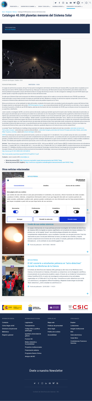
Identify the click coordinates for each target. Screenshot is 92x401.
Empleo (73, 322)
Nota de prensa (10, 29)
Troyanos (8, 132)
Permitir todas (72, 219)
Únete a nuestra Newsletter (46, 370)
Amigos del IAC (30, 356)
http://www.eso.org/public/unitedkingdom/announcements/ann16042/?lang (49, 162)
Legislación (29, 322)
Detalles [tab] (46, 185)
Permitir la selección (46, 219)
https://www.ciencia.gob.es (12, 307)
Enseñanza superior (58, 6)
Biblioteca (5, 332)
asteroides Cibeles (75, 130)
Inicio (3, 12)
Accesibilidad (52, 335)
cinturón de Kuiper (29, 132)
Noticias (15, 12)
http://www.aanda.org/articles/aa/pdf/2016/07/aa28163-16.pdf (20, 154)
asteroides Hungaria (45, 130)
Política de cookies (54, 332)
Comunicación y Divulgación (74, 6)
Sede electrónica (76, 335)
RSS (72, 332)
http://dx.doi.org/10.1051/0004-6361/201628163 (16, 151)
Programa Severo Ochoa (33, 353)
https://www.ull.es (54, 307)
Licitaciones (75, 326)
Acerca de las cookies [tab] (73, 185)
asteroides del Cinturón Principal (60, 130)
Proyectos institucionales (33, 347)
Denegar (19, 219)
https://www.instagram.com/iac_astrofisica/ (63, 3)
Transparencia (29, 326)
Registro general (7, 335)
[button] (31, 59)
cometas (13, 132)
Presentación (13, 6)
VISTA (4, 135)
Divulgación (9, 12)
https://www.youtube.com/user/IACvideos (71, 3)
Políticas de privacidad (55, 326)
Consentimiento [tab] (19, 185)
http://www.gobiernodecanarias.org (34, 307)
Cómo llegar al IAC (8, 326)
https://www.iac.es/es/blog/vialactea (78, 3)
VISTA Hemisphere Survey (35, 105)
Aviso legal (51, 329)
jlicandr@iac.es (25, 157)
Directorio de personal (9, 329)
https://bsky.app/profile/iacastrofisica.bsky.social (74, 3)
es (82, 3)
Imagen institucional (77, 329)
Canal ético (74, 338)
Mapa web (51, 322)
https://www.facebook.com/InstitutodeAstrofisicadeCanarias (59, 3)
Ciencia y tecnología (43, 6)
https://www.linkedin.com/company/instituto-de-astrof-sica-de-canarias (67, 3)
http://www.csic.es (78, 307)
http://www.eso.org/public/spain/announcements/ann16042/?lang (41, 160)
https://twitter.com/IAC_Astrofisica (56, 3)
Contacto (5, 322)
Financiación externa (32, 350)
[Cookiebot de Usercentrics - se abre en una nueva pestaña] (77, 180)
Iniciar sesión (86, 3)
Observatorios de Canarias (27, 6)
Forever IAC (29, 339)
